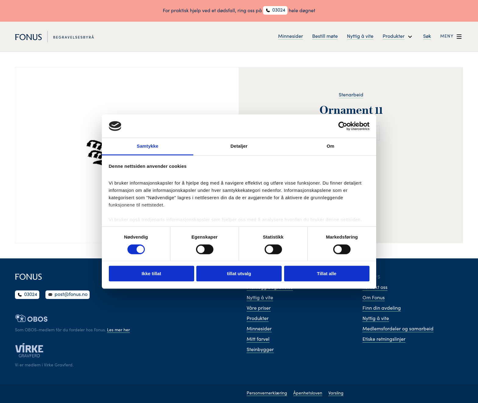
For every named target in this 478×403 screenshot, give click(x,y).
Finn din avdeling (381, 308)
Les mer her (118, 330)
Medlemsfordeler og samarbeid (397, 329)
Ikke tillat (151, 273)
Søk (427, 36)
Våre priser (259, 308)
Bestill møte (325, 36)
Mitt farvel (258, 339)
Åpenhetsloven (307, 393)
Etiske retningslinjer (383, 339)
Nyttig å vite (360, 36)
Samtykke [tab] (148, 146)
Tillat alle (327, 273)
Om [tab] (330, 146)
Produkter (258, 318)
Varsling (336, 393)
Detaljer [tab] (239, 146)
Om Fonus (373, 298)
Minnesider (290, 36)
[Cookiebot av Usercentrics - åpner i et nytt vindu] (342, 126)
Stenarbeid (351, 95)
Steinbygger (260, 349)
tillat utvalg (239, 273)
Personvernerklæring (267, 393)
